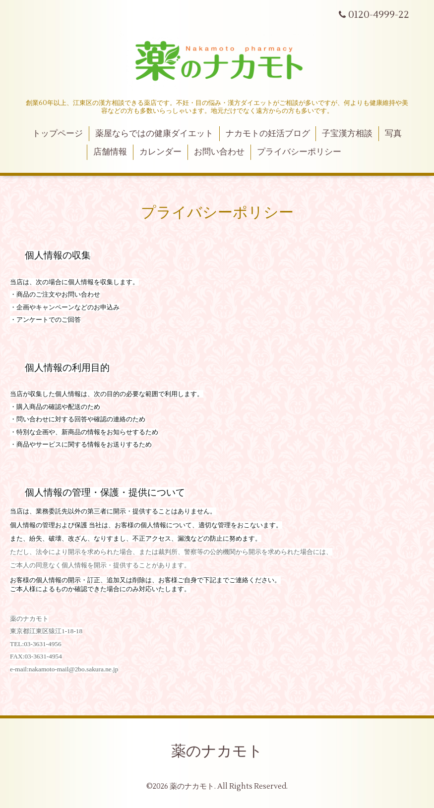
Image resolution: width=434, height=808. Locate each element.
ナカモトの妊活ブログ (268, 133)
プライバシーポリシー (299, 152)
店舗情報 (110, 152)
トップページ (57, 133)
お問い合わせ (219, 152)
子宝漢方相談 (347, 133)
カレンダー (160, 152)
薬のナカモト (217, 751)
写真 (393, 133)
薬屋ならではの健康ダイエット (154, 133)
